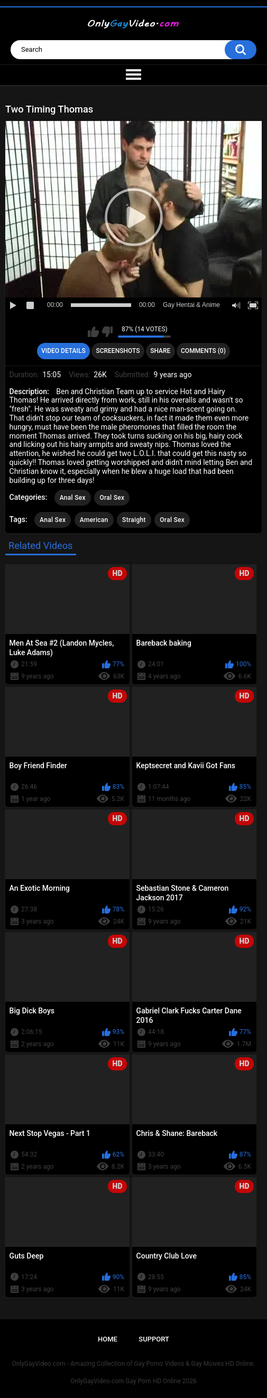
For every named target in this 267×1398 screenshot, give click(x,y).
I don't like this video (107, 332)
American (94, 520)
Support (154, 1339)
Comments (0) (203, 351)
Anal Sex (73, 497)
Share (160, 351)
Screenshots (118, 351)
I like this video (93, 332)
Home (107, 1339)
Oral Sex (111, 497)
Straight (134, 520)
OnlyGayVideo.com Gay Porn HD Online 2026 (133, 1381)
